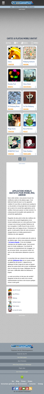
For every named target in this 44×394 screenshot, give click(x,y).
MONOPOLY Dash (13, 151)
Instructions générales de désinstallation (14, 384)
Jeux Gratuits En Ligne (22, 371)
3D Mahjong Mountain (15, 106)
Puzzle (25, 131)
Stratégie (11, 64)
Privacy (23, 381)
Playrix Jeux (22, 368)
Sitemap (40, 384)
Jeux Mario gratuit (22, 357)
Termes (30, 381)
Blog (17, 381)
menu (3, 3)
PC (16, 43)
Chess (10, 62)
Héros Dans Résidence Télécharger (22, 364)
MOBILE (34, 43)
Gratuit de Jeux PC (22, 354)
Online (24, 43)
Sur (13, 381)
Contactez (32, 384)
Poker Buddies (27, 151)
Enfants (10, 87)
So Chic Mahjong (28, 106)
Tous (8, 43)
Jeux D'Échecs (27, 87)
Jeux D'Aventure (22, 361)
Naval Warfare (28, 129)
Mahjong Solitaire (29, 62)
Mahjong (26, 64)
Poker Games (27, 154)
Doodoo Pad (12, 84)
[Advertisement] (22, 22)
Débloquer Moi (17, 260)
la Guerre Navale (14, 242)
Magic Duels (12, 129)
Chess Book (27, 84)
